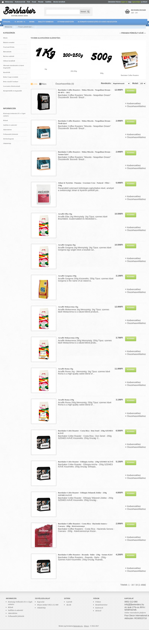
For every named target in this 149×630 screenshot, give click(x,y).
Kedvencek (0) (20, 2)
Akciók (68, 605)
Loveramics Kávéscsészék (11, 86)
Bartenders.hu (78, 626)
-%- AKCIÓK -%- (20, 22)
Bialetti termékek (46, 22)
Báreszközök (7, 51)
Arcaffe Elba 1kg (65, 214)
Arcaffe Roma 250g (66, 400)
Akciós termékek (59, 2)
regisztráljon (136, 2)
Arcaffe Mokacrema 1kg (68, 307)
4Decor (86, 626)
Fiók (28, 2)
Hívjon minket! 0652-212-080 (47, 605)
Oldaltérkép (7, 143)
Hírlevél (98, 611)
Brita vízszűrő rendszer (10, 81)
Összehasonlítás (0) (64, 84)
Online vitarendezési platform (135, 613)
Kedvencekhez (134, 103)
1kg (46, 69)
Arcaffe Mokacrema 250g (68, 338)
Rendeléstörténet (101, 605)
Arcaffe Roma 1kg (65, 369)
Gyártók (69, 602)
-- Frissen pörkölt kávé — (25, 27)
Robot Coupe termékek (10, 77)
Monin (31, 22)
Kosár (34, 2)
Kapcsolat (40, 602)
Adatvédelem (7, 129)
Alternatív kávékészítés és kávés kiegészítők (97, 22)
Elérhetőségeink (8, 139)
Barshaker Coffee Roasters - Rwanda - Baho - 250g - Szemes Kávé (85, 555)
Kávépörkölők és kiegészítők (12, 91)
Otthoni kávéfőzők (65, 22)
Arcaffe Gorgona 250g (67, 276)
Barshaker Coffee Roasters (130, 75)
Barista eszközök (8, 56)
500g (101, 73)
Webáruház (9, 2)
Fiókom (98, 602)
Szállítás (48, 2)
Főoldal (6, 22)
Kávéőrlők (6, 72)
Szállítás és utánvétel (10, 125)
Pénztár (40, 2)
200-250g (74, 71)
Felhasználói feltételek (10, 134)
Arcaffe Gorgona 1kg (66, 245)
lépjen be (124, 2)
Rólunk (5, 120)
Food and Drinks (8, 47)
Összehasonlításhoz (136, 106)
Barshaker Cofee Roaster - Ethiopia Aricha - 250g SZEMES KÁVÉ (85, 462)
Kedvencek (99, 608)
